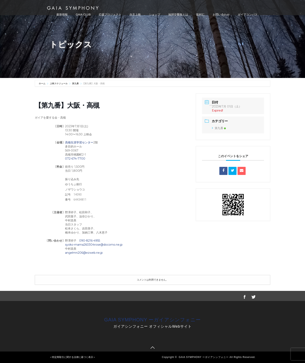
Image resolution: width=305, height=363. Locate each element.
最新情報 (62, 14)
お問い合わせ (221, 14)
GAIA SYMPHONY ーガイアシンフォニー (152, 319)
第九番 (75, 83)
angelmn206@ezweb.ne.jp (84, 253)
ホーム (42, 83)
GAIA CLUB (83, 14)
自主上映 (135, 14)
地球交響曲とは (178, 14)
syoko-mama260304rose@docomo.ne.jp (94, 244)
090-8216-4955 (89, 240)
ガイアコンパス (248, 14)
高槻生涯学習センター (79, 142)
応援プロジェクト (110, 14)
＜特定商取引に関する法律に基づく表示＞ (72, 357)
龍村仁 (200, 14)
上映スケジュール (59, 83)
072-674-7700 (75, 158)
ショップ (154, 14)
